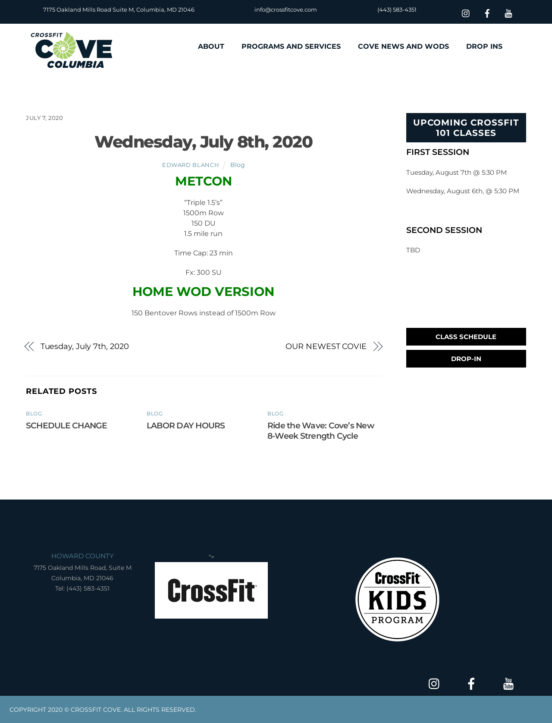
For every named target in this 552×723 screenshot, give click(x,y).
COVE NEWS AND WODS (403, 46)
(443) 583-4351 (397, 9)
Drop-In (466, 359)
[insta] (466, 12)
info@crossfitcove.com (285, 9)
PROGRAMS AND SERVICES (291, 46)
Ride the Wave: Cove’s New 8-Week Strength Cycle (320, 430)
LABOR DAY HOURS (186, 425)
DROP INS (484, 46)
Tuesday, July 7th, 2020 (85, 346)
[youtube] (508, 12)
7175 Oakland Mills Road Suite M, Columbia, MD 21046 (118, 9)
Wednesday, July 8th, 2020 (203, 142)
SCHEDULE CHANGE (66, 425)
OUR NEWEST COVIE (326, 346)
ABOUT (211, 46)
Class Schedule (466, 337)
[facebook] (487, 12)
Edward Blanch (190, 164)
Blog (237, 165)
